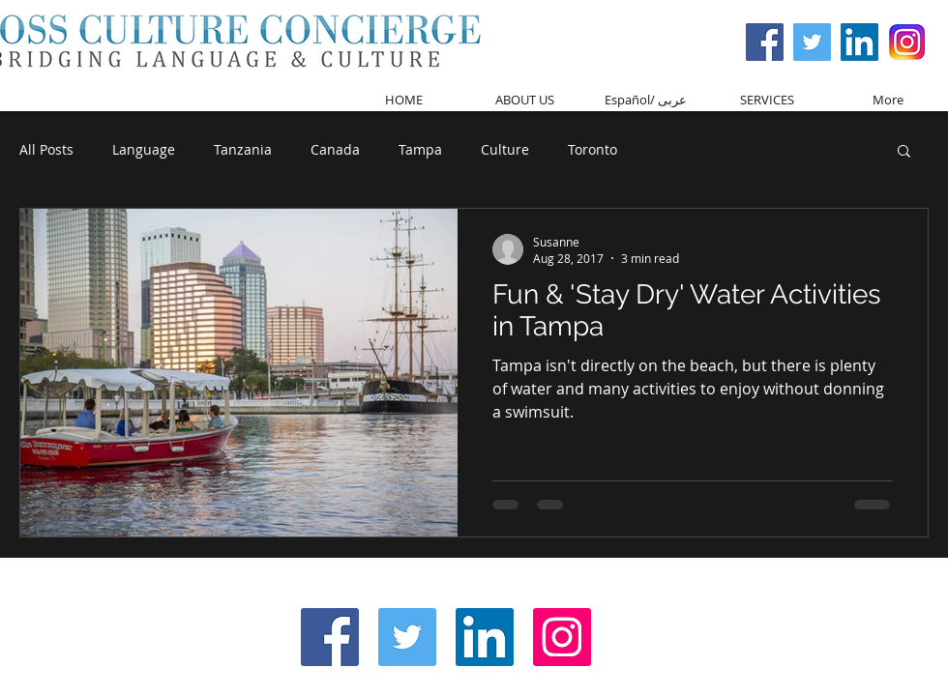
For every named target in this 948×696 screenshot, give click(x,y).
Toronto (592, 149)
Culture (505, 149)
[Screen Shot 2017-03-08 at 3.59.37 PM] (907, 42)
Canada (335, 149)
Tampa (420, 149)
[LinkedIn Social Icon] (485, 637)
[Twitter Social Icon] (812, 42)
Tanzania (243, 149)
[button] (904, 152)
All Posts (46, 149)
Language (143, 149)
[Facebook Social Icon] (765, 42)
